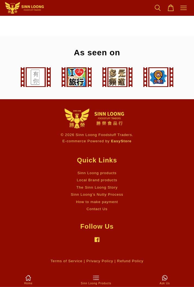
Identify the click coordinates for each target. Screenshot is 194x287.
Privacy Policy (99, 261)
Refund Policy (130, 261)
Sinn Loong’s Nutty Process (97, 194)
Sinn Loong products (97, 173)
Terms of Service (67, 261)
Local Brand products (97, 180)
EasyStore (121, 141)
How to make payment (97, 202)
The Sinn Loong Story (97, 187)
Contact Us (96, 209)
